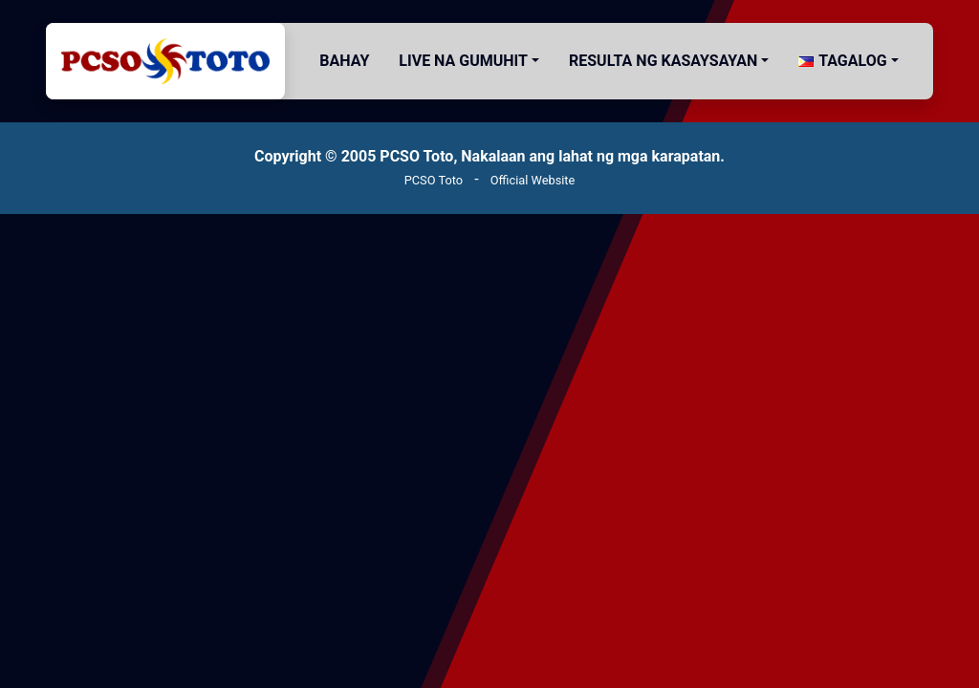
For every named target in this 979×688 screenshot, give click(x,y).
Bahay (344, 61)
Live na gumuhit (463, 61)
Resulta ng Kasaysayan (663, 61)
